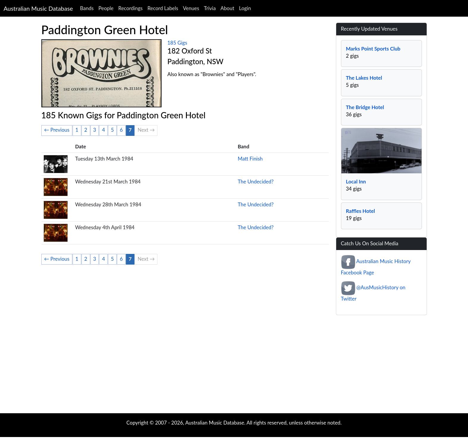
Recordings (130, 8)
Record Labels (162, 8)
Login (245, 8)
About (227, 8)
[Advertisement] (234, 365)
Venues (191, 8)
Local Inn (356, 181)
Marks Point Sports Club (373, 48)
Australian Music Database (38, 8)
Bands (87, 8)
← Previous (56, 130)
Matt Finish (250, 158)
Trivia (210, 8)
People (106, 8)
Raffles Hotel (360, 211)
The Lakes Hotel (364, 78)
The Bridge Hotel (365, 107)
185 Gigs (177, 43)
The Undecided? (256, 181)
